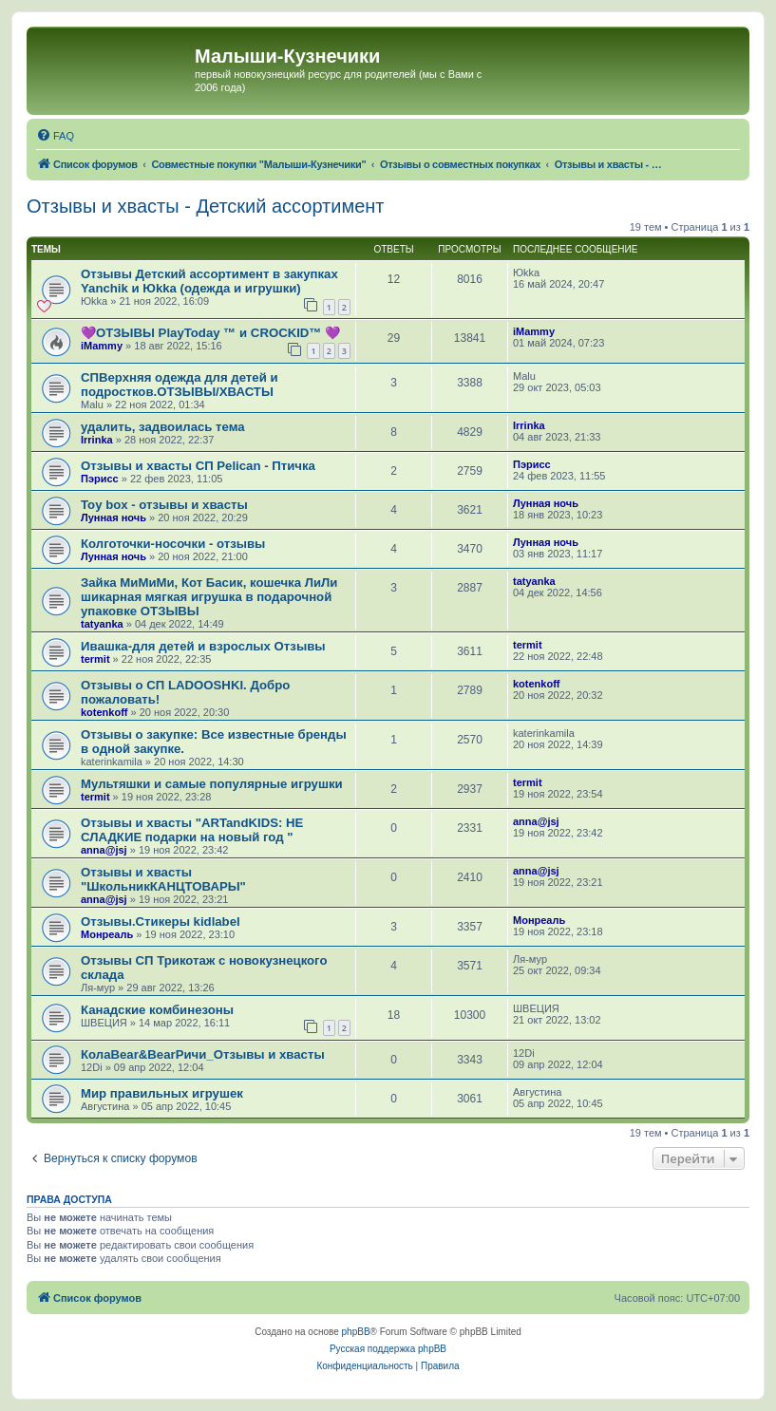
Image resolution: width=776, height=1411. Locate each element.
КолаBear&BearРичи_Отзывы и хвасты (203, 1054)
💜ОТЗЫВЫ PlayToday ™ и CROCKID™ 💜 (210, 333)
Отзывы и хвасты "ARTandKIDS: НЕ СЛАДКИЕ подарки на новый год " (192, 830)
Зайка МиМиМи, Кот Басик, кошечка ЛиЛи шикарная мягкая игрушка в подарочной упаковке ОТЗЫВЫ (209, 596)
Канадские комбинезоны (157, 1010)
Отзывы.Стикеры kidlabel (160, 921)
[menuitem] (55, 135)
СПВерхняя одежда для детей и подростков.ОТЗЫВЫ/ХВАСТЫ (179, 384)
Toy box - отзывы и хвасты (164, 505)
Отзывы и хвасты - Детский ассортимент (206, 206)
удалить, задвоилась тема (163, 427)
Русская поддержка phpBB (388, 1349)
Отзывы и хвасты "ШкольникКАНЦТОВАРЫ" (163, 879)
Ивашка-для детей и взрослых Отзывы (203, 646)
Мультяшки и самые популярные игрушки (212, 784)
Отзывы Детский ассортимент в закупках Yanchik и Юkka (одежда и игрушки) (209, 281)
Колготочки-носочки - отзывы (173, 543)
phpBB (356, 1331)
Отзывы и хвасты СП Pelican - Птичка (198, 466)
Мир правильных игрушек (162, 1093)
